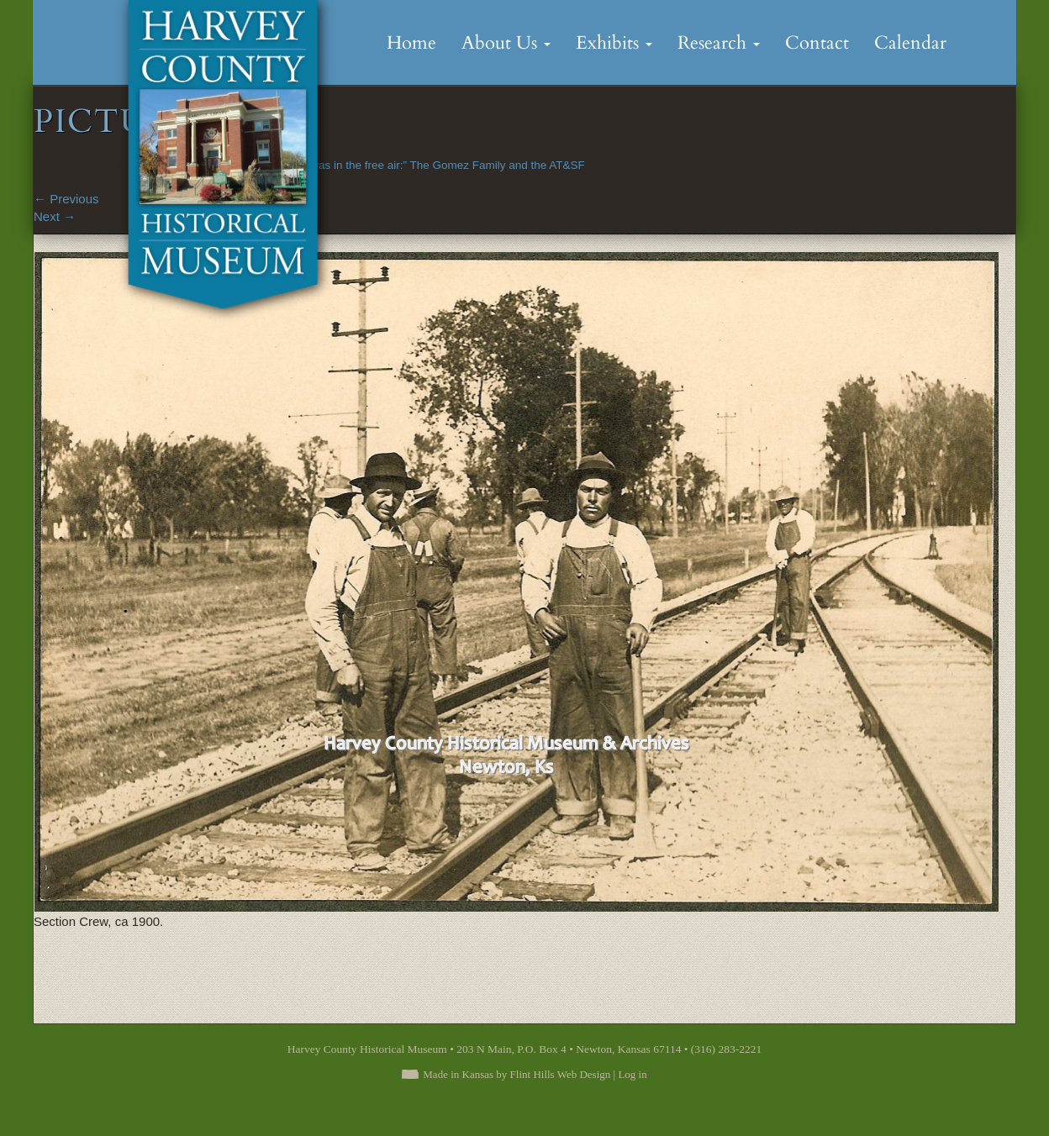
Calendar (910, 42)
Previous (66, 199)
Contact (817, 42)
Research (718, 42)
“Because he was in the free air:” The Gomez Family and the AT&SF (414, 165)
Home (411, 42)
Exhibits (614, 42)
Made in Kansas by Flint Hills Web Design (516, 1074)
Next (55, 216)
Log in (632, 1074)
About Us (506, 42)
